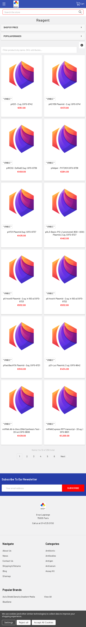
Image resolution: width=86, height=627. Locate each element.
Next (65, 456)
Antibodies (51, 555)
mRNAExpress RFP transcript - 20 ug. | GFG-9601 (64, 430)
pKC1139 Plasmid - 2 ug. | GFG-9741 (64, 104)
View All (48, 596)
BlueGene (7, 601)
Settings (8, 622)
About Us (7, 550)
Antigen (49, 560)
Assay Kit (50, 571)
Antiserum (50, 566)
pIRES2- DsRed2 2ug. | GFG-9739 (21, 168)
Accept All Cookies (43, 622)
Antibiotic (50, 550)
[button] (82, 45)
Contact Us (8, 560)
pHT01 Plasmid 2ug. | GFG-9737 (21, 231)
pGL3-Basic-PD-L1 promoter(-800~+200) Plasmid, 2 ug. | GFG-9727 (64, 233)
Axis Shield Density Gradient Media (19, 596)
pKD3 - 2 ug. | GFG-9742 (21, 104)
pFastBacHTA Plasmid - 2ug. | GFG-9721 (21, 365)
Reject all (23, 622)
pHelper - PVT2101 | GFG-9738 (64, 168)
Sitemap (7, 576)
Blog (5, 571)
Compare (7, 99)
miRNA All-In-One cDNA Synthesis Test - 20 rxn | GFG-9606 (21, 430)
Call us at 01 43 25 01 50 (43, 523)
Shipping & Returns (12, 566)
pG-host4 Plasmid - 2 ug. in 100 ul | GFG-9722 (64, 300)
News (5, 555)
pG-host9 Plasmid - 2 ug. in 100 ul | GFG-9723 (21, 300)
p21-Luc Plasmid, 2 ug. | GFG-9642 (64, 365)
